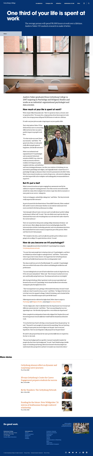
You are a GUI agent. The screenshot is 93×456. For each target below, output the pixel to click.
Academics (39, 3)
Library (48, 438)
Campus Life (49, 3)
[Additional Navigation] (84, 3)
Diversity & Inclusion (51, 432)
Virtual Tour (49, 442)
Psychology (26, 302)
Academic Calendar (51, 431)
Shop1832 (48, 435)
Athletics (58, 3)
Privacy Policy (27, 452)
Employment (49, 434)
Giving (48, 437)
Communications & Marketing (53, 439)
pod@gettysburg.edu (66, 426)
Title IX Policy (46, 452)
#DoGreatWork (68, 423)
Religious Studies (37, 302)
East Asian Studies (55, 302)
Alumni (27, 432)
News (5, 33)
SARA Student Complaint (52, 444)
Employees (28, 435)
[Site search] (88, 3)
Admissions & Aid (69, 3)
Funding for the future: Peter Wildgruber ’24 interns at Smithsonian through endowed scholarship (40, 405)
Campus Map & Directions (10, 437)
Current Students (29, 434)
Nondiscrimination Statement (37, 452)
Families (27, 438)
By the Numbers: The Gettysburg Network (38, 390)
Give (78, 3)
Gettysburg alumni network (31, 248)
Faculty (27, 437)
